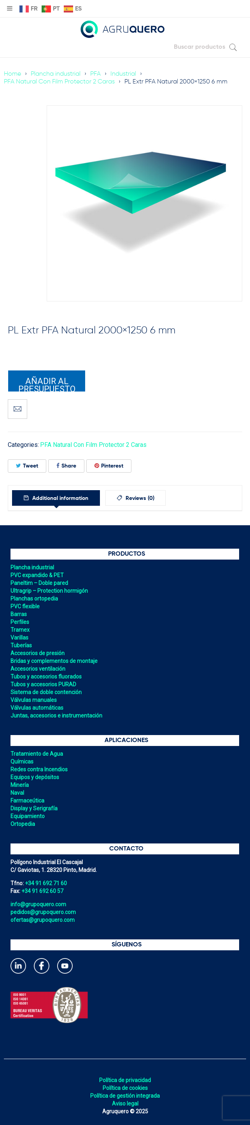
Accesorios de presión (37, 653)
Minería (19, 785)
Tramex (20, 630)
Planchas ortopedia (34, 598)
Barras (18, 614)
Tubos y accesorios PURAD (43, 684)
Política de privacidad (125, 1080)
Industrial (123, 74)
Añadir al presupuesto (46, 384)
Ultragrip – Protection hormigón (49, 591)
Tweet (27, 466)
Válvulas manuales (33, 700)
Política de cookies (125, 1088)
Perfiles (19, 622)
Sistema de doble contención (46, 692)
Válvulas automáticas (36, 708)
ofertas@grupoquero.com (42, 920)
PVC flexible (25, 606)
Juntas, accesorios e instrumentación (56, 715)
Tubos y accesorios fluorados (46, 676)
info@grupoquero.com (38, 904)
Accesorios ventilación (37, 669)
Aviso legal (125, 1104)
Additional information (60, 498)
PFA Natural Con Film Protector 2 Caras (59, 82)
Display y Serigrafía (34, 808)
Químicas (21, 761)
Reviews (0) (141, 498)
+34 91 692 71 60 (46, 883)
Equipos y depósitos (34, 777)
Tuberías (21, 645)
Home (12, 74)
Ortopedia (22, 824)
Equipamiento (27, 816)
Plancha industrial (55, 74)
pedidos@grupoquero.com (43, 912)
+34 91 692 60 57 (42, 891)
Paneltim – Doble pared (39, 583)
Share (66, 466)
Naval (17, 793)
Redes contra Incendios (39, 769)
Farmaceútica (27, 800)
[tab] (56, 498)
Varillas (19, 637)
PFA (95, 74)
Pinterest (108, 466)
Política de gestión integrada (125, 1096)
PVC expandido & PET (37, 575)
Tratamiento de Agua (36, 754)
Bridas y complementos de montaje (54, 661)
